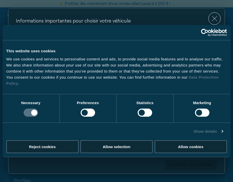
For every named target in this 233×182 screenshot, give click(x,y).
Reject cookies (42, 146)
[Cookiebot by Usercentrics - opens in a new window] (205, 32)
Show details (205, 131)
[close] (214, 18)
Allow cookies (190, 146)
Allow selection (116, 146)
